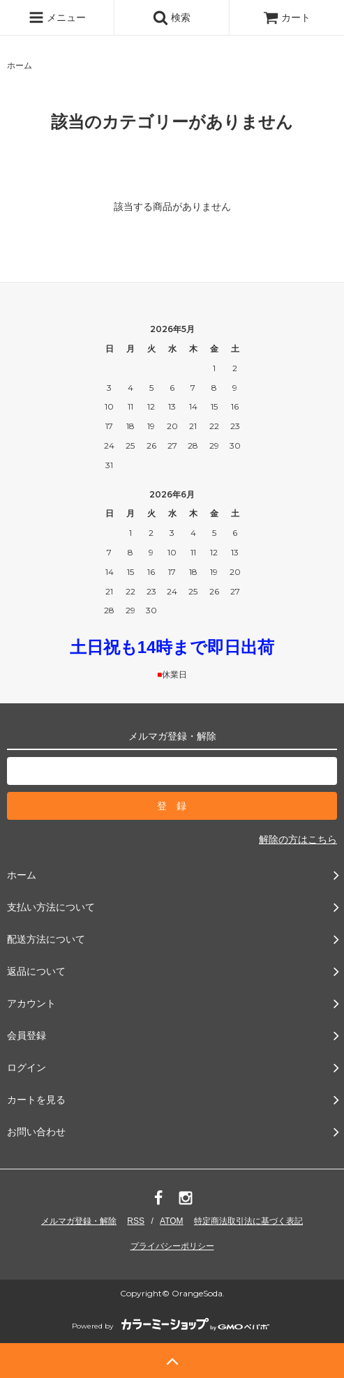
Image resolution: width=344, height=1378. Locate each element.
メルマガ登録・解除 (79, 1221)
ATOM (172, 1221)
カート (287, 17)
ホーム (19, 65)
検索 (171, 17)
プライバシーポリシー (172, 1246)
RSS (135, 1221)
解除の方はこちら (298, 839)
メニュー (57, 17)
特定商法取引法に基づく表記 (248, 1221)
